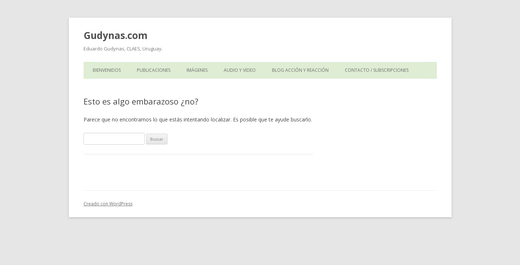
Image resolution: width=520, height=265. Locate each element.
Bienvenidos (107, 70)
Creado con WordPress (108, 204)
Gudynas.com (116, 35)
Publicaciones (153, 70)
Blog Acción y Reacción (300, 70)
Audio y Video (240, 70)
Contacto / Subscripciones (376, 70)
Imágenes (197, 70)
